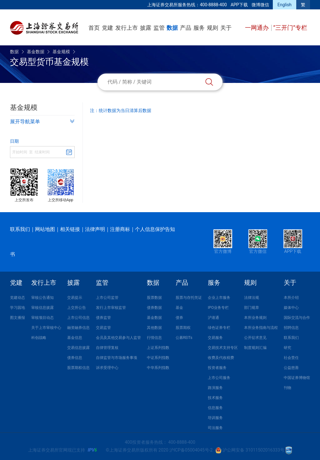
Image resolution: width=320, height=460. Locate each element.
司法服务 (215, 428)
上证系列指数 (158, 347)
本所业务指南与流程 (261, 327)
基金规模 (61, 51)
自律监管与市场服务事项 (116, 357)
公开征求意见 (255, 337)
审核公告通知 (42, 297)
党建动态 (17, 297)
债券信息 (74, 357)
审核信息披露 (42, 307)
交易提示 (74, 297)
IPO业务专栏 (218, 307)
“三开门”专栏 (290, 27)
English (285, 4)
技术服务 (215, 398)
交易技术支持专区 (223, 347)
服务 (199, 27)
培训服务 (215, 418)
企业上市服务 (219, 297)
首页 (94, 27)
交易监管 (103, 327)
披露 (145, 27)
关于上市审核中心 (46, 327)
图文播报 (17, 317)
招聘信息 (291, 327)
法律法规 (251, 297)
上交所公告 (76, 307)
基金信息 (74, 337)
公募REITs (184, 337)
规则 (212, 27)
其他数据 (154, 327)
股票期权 (183, 327)
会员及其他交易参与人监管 (118, 337)
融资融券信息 (78, 327)
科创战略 (38, 337)
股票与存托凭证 (189, 297)
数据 (172, 27)
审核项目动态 (42, 317)
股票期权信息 (78, 367)
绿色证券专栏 (219, 327)
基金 (179, 307)
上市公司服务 (219, 378)
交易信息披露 (78, 347)
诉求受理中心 (107, 367)
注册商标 (120, 229)
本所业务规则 (255, 317)
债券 (179, 317)
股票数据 (154, 297)
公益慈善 (291, 367)
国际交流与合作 (297, 317)
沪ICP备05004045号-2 (190, 449)
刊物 (287, 388)
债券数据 (154, 307)
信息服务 (215, 408)
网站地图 (45, 229)
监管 (159, 27)
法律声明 (95, 229)
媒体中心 (291, 307)
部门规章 (251, 307)
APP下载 (239, 4)
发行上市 (126, 27)
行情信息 (154, 337)
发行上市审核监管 (111, 307)
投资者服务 (217, 367)
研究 (287, 347)
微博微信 (260, 4)
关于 (226, 27)
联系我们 (20, 229)
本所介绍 (291, 297)
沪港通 (213, 317)
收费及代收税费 (221, 357)
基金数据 (35, 51)
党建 (107, 27)
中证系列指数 (158, 357)
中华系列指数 (158, 367)
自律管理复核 (107, 347)
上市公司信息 (78, 317)
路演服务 (215, 388)
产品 (185, 27)
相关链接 (70, 229)
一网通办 (257, 27)
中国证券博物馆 (297, 378)
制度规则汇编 (255, 347)
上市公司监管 (107, 297)
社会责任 (291, 357)
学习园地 (17, 307)
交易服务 (215, 337)
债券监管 (103, 317)
